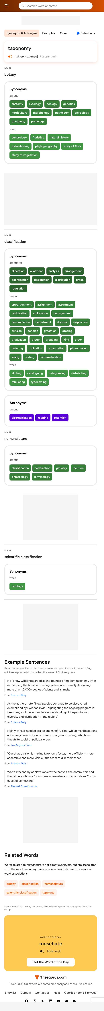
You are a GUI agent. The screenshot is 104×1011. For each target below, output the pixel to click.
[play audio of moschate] (42, 951)
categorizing (57, 373)
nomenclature (53, 883)
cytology (35, 104)
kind (66, 339)
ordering (17, 348)
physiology (81, 112)
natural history (59, 137)
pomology (38, 121)
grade (80, 279)
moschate (50, 943)
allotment (36, 271)
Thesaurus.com (14, 6)
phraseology (20, 477)
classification (20, 468)
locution (78, 468)
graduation (19, 339)
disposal (62, 322)
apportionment (22, 304)
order (78, 339)
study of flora (72, 146)
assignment (44, 304)
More (63, 33)
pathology (62, 112)
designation (41, 279)
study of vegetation (25, 155)
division (17, 331)
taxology (17, 586)
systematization (50, 357)
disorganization (22, 417)
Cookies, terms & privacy (80, 992)
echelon (33, 331)
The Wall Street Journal (24, 786)
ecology (52, 104)
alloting (16, 373)
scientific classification (22, 892)
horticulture (19, 112)
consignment (62, 313)
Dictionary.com (97, 6)
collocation (40, 313)
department (43, 322)
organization (56, 348)
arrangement (73, 271)
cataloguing (35, 373)
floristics (38, 137)
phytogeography (46, 146)
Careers (26, 992)
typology (48, 892)
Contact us (42, 992)
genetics (69, 104)
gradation (50, 331)
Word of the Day (50, 937)
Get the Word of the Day (51, 962)
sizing (15, 357)
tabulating (18, 382)
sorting (29, 357)
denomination (21, 322)
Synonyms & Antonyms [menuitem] (22, 33)
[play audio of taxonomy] (10, 56)
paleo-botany (20, 146)
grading (67, 331)
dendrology (19, 137)
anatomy (17, 104)
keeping (43, 417)
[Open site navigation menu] (6, 6)
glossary (61, 468)
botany (11, 883)
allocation (18, 271)
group (36, 339)
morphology (41, 112)
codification (19, 313)
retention (60, 417)
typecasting (39, 382)
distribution (62, 279)
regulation (18, 288)
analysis (54, 271)
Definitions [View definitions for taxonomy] (88, 33)
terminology (42, 477)
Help (57, 992)
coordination (20, 279)
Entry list (10, 992)
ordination (35, 348)
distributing (79, 373)
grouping (52, 339)
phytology (18, 121)
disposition (80, 322)
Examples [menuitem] (48, 33)
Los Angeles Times (21, 745)
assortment (65, 304)
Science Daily (18, 695)
